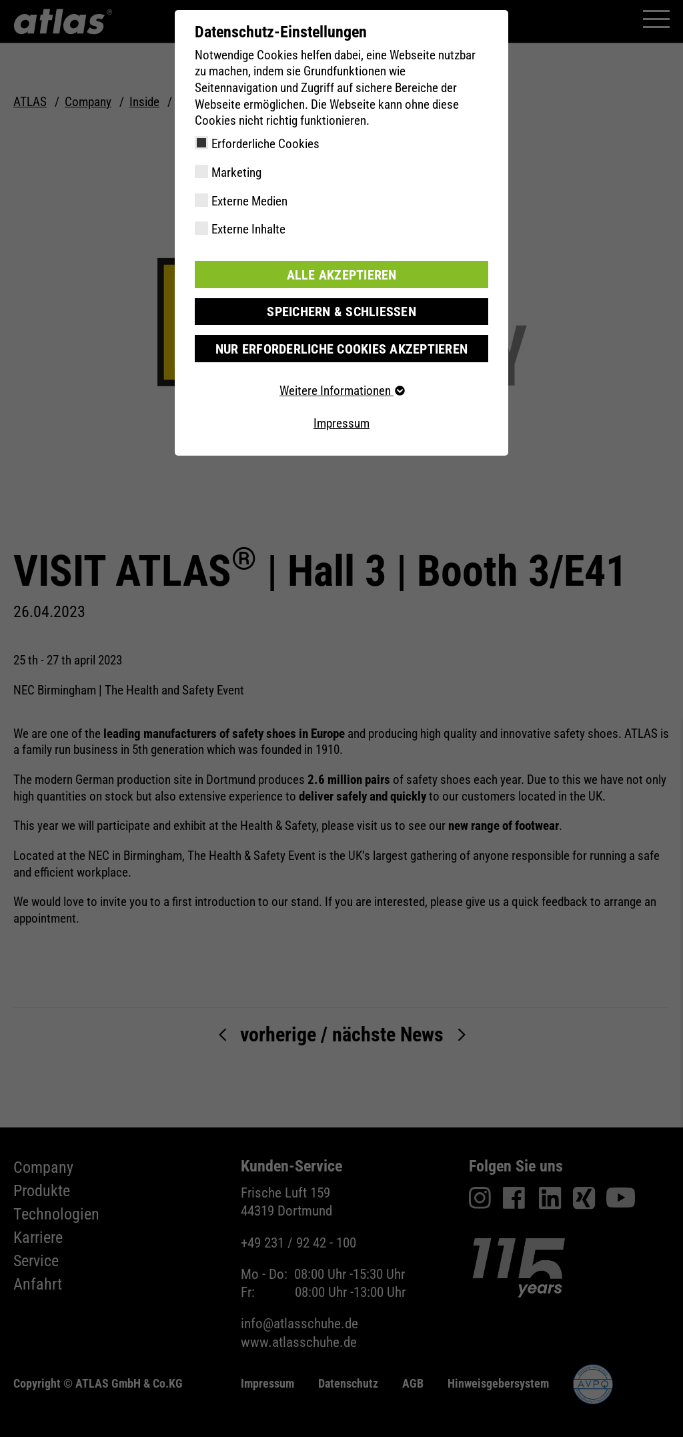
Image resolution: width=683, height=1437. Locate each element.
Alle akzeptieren (341, 274)
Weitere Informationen (341, 389)
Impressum (341, 422)
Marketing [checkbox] (236, 172)
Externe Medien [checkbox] (249, 201)
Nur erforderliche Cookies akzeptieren (341, 347)
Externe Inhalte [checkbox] (248, 229)
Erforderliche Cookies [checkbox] (265, 143)
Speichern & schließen (341, 310)
